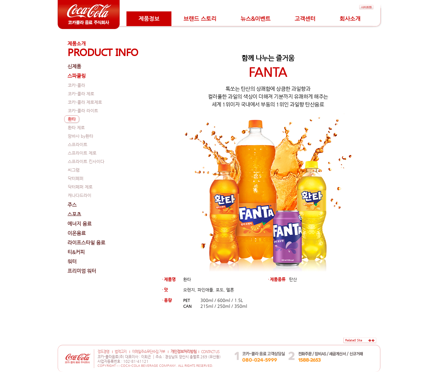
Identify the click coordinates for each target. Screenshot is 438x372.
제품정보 (149, 18)
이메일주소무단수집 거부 (148, 352)
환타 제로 (76, 127)
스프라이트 (77, 144)
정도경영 (103, 352)
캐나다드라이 (79, 195)
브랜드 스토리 (199, 18)
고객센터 (305, 18)
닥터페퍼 (75, 178)
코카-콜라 (76, 85)
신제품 (74, 66)
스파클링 (76, 76)
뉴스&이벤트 (255, 18)
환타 (72, 119)
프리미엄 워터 (81, 271)
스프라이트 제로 (82, 152)
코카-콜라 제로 (81, 93)
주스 (72, 204)
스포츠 (74, 214)
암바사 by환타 (80, 136)
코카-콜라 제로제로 (85, 102)
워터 (72, 261)
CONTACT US (210, 352)
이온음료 (76, 233)
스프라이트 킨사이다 (86, 161)
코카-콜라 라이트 (83, 110)
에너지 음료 (79, 223)
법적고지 (120, 352)
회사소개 (350, 18)
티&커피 (76, 252)
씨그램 (74, 169)
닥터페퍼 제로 (80, 186)
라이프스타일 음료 (86, 242)
